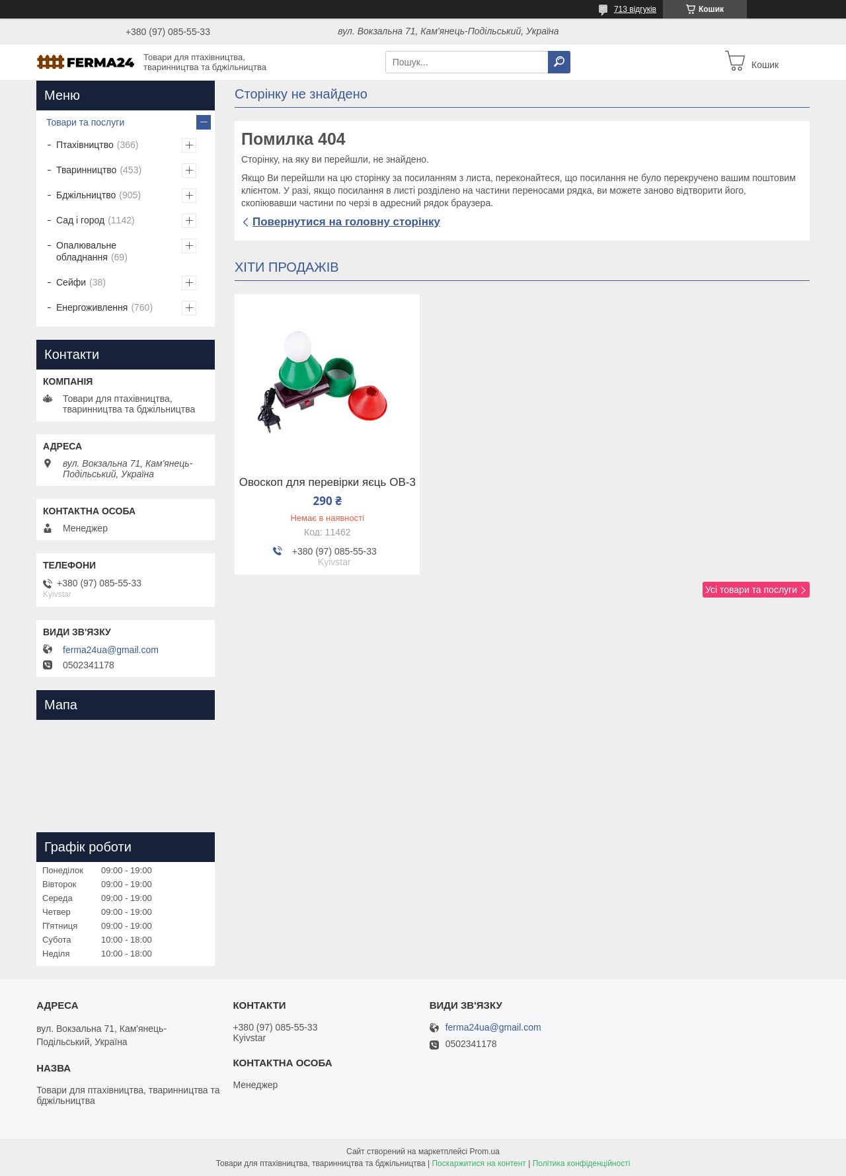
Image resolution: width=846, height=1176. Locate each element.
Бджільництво (86, 195)
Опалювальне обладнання (86, 251)
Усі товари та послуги (751, 589)
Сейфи (71, 282)
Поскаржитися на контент (478, 1163)
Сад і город (80, 220)
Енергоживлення (92, 307)
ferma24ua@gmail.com (111, 650)
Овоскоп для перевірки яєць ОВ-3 (327, 483)
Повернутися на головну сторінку (346, 222)
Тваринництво (86, 170)
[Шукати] (559, 62)
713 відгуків (635, 9)
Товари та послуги (85, 122)
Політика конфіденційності (582, 1163)
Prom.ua (485, 1151)
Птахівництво (85, 144)
